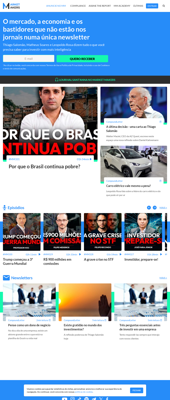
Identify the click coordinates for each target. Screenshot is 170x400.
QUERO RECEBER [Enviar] (82, 58)
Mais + (163, 207)
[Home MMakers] (11, 6)
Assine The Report (100, 5)
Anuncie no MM (56, 5)
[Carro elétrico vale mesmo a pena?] (133, 180)
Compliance (78, 5)
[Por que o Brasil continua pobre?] (50, 159)
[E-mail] (28, 58)
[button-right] (155, 207)
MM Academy (122, 5)
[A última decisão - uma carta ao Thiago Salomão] (133, 121)
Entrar (152, 5)
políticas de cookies (84, 392)
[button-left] (149, 207)
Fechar (137, 390)
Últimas (138, 5)
